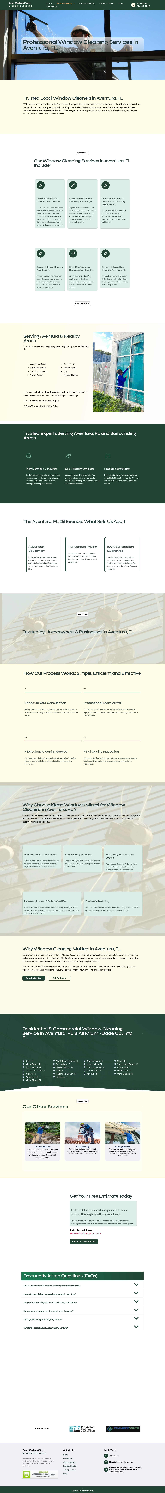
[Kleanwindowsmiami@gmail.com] (106, 1462)
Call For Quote (59, 978)
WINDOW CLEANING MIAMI (84, 1491)
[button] (82, 1284)
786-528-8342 (143, 6)
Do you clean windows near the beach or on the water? (48, 1311)
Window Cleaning (20, 6)
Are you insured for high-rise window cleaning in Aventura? (50, 1302)
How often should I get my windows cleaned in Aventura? (50, 1294)
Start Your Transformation (84, 1241)
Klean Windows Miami (19, 2)
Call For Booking (142, 3)
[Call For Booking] (133, 5)
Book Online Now (34, 978)
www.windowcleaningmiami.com (85, 1233)
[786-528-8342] (106, 1456)
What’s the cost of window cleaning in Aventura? (46, 1328)
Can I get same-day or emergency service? (43, 1319)
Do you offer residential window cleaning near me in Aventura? (52, 1285)
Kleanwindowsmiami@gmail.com (121, 1462)
